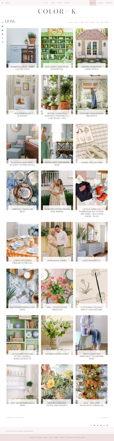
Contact (62, 437)
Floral (81, 22)
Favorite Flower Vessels (57, 354)
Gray (87, 22)
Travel (59, 2)
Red (102, 22)
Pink (97, 22)
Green (92, 22)
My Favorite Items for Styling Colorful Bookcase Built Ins (22, 356)
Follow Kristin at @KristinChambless (19, 431)
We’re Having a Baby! (57, 261)
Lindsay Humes (79, 437)
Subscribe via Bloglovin (15, 417)
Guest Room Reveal (91, 261)
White (107, 22)
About (45, 437)
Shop (50, 437)
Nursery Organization (91, 163)
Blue (76, 22)
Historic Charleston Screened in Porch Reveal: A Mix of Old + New (57, 116)
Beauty (67, 2)
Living (53, 2)
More (105, 417)
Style (46, 2)
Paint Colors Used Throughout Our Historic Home (91, 356)
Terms (56, 437)
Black (71, 22)
